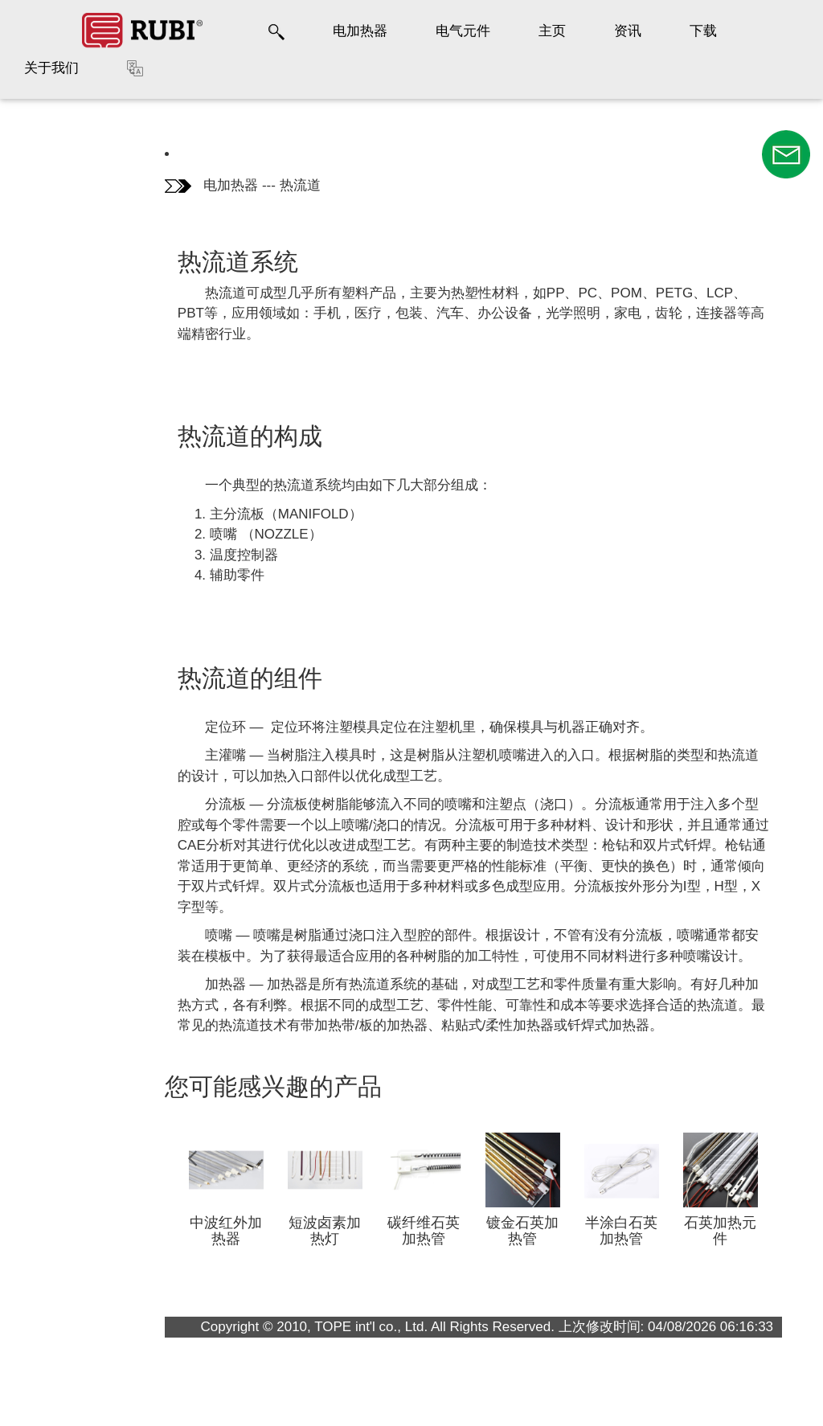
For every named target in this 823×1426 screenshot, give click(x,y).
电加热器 (360, 31)
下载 (703, 31)
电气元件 (463, 31)
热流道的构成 (59, 196)
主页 (552, 31)
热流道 (300, 185)
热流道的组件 (59, 250)
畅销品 (43, 295)
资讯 (627, 31)
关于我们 (51, 68)
